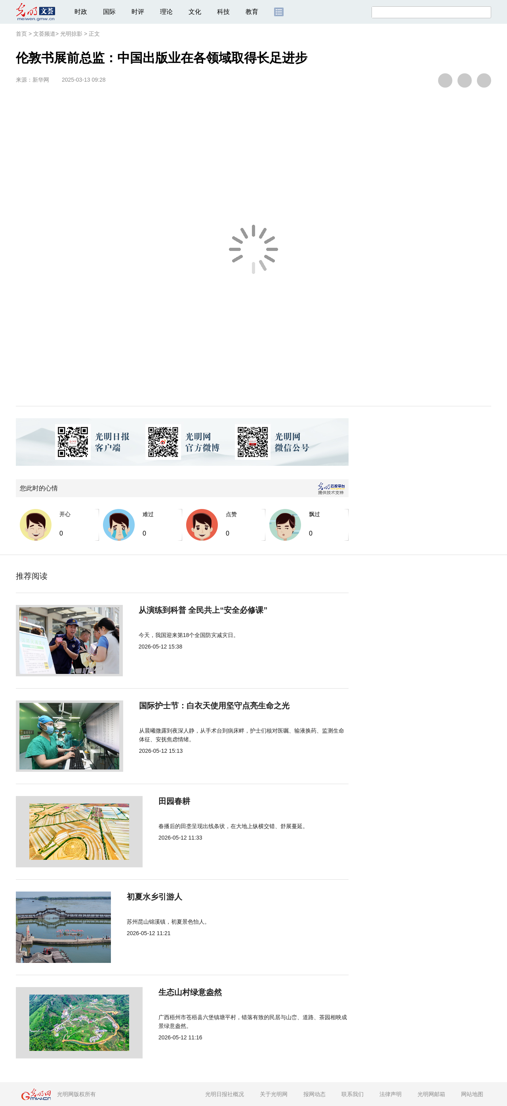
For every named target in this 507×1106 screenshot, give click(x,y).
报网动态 (314, 1094)
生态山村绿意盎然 (163, 992)
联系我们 (352, 1094)
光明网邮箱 (431, 1094)
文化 (195, 11)
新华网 (40, 80)
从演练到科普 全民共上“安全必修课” (196, 610)
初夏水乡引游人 (159, 896)
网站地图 (472, 1094)
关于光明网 (274, 1094)
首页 (21, 34)
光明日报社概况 (224, 1094)
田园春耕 (147, 801)
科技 (223, 11)
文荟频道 (44, 34)
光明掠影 (71, 34)
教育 (252, 11)
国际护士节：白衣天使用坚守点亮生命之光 (207, 705)
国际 (109, 11)
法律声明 (390, 1094)
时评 (138, 11)
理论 (166, 11)
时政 (80, 11)
